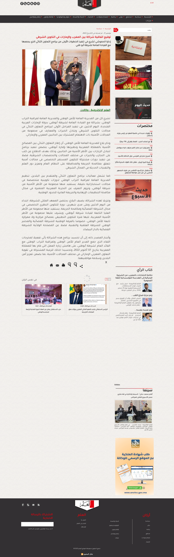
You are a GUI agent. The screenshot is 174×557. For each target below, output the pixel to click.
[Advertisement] (84, 278)
